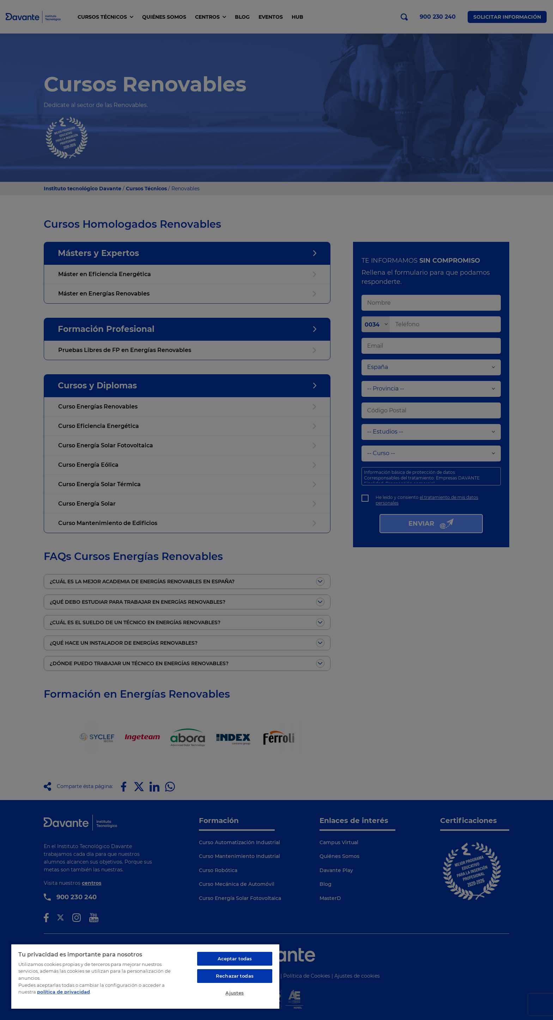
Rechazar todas (235, 976)
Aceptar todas (235, 958)
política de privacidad (63, 992)
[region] (145, 976)
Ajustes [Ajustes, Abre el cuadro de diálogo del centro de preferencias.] (234, 993)
